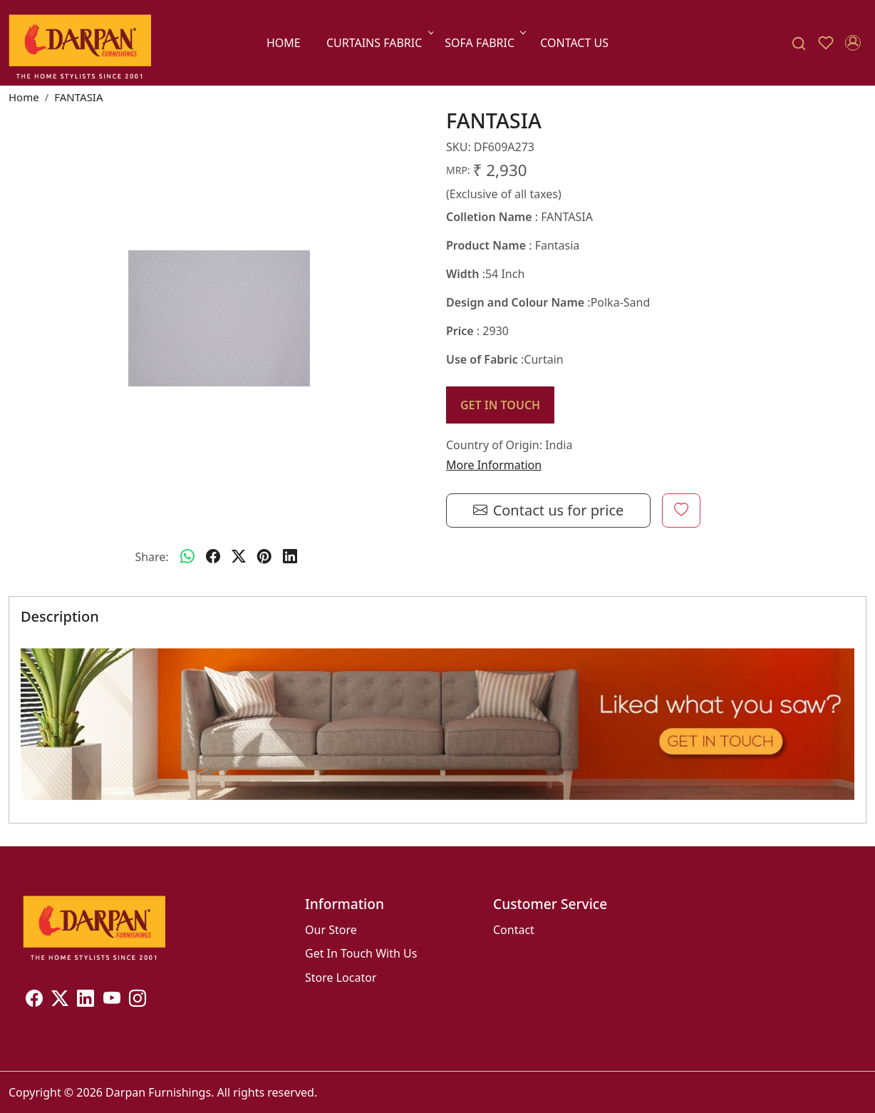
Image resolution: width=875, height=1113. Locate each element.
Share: (151, 557)
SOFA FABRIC (484, 43)
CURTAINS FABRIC (378, 43)
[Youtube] (111, 1000)
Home (283, 43)
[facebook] (213, 556)
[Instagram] (137, 1000)
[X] (59, 1000)
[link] (798, 43)
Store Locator (341, 977)
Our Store (331, 930)
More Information (494, 465)
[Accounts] (852, 43)
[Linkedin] (85, 1000)
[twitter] (239, 556)
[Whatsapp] (187, 556)
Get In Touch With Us (361, 953)
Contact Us (574, 43)
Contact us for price (548, 510)
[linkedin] (290, 556)
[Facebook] (34, 1000)
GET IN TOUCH (500, 405)
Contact (513, 930)
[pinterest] (264, 556)
